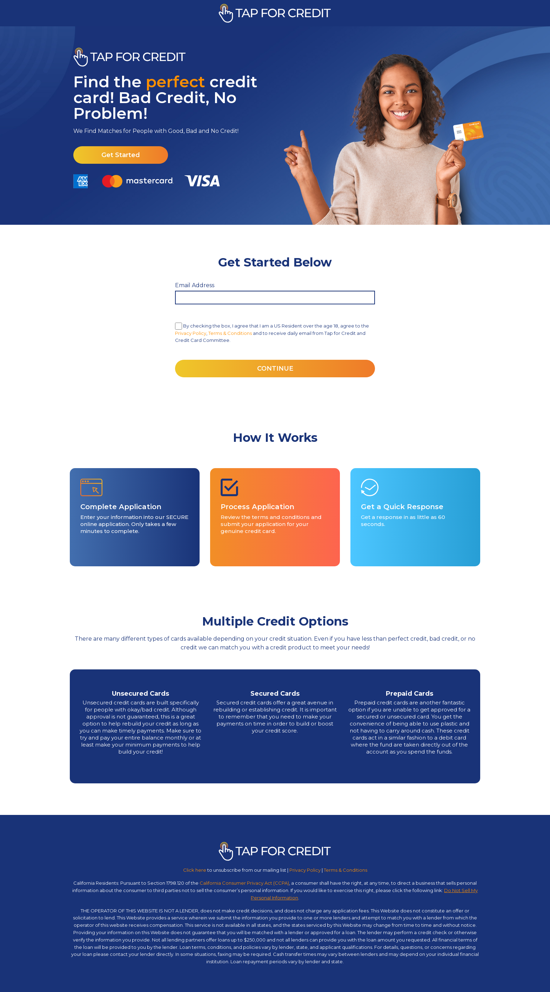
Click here (194, 870)
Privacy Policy (190, 333)
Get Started (120, 155)
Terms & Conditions (230, 333)
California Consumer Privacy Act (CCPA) (244, 883)
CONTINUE (275, 368)
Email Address (194, 285)
